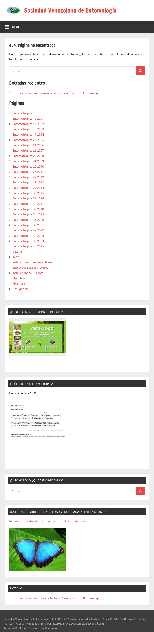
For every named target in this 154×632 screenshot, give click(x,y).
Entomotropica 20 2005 (28, 139)
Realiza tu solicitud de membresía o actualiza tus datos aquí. (49, 521)
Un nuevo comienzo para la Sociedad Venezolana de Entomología (56, 93)
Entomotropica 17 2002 (28, 123)
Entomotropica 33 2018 (28, 209)
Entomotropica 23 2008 (28, 155)
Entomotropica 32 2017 (28, 203)
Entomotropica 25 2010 (28, 166)
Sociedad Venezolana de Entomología (70, 10)
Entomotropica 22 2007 (28, 150)
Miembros (19, 278)
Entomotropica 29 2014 (28, 187)
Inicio (15, 257)
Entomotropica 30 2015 (28, 193)
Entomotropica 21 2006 (28, 145)
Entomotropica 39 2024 (28, 241)
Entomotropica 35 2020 (28, 219)
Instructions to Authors (27, 273)
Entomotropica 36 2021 (28, 225)
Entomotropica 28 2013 (28, 182)
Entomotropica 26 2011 (28, 171)
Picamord (18, 283)
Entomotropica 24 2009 (28, 161)
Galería (17, 251)
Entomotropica (22, 113)
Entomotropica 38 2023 (28, 235)
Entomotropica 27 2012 (28, 177)
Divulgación (20, 289)
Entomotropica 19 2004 (28, 134)
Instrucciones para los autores (32, 262)
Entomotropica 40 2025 (28, 246)
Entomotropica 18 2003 (28, 129)
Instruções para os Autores (30, 267)
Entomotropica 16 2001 (28, 118)
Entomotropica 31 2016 (28, 198)
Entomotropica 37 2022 (28, 230)
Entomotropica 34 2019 (28, 214)
